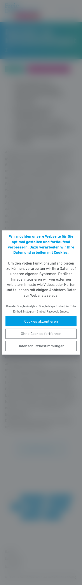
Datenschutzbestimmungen (41, 346)
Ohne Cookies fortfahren (41, 333)
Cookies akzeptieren (41, 321)
